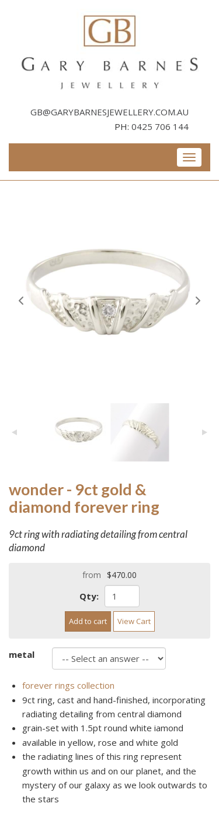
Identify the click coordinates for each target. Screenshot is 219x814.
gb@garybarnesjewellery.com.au (109, 112)
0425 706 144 (160, 126)
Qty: (89, 596)
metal (21, 654)
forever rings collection (68, 685)
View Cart (134, 621)
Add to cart (88, 621)
